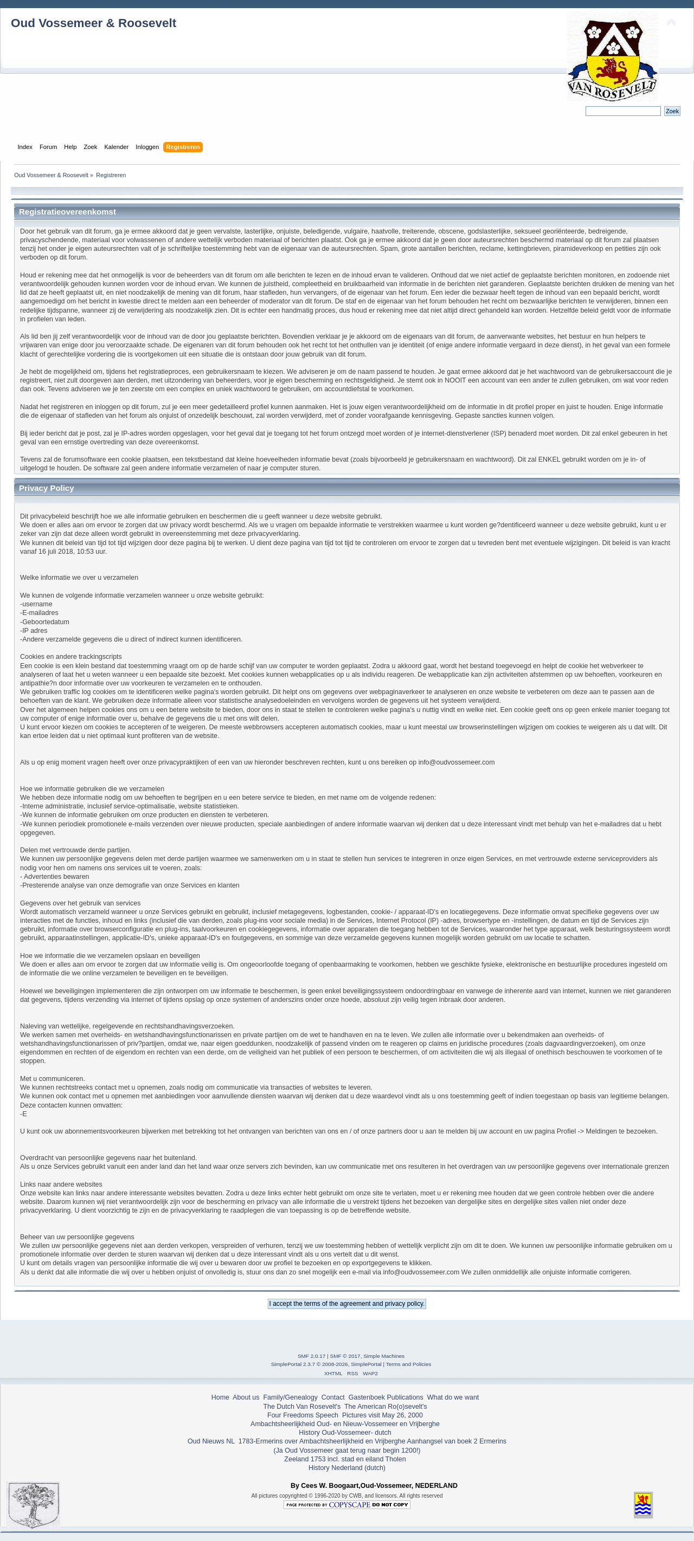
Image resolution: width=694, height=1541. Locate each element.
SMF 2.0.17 (312, 1356)
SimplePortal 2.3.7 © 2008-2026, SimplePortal (326, 1364)
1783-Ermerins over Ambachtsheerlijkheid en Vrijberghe (320, 1441)
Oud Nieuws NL (211, 1441)
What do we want (453, 1397)
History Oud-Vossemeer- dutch (345, 1432)
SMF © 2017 (345, 1356)
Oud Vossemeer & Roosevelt (93, 23)
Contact (333, 1397)
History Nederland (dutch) (347, 1468)
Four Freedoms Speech (302, 1415)
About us (246, 1397)
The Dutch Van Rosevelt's (301, 1406)
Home (220, 1397)
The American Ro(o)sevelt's (385, 1406)
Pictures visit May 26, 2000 (382, 1415)
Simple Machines (383, 1356)
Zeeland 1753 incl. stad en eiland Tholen (345, 1459)
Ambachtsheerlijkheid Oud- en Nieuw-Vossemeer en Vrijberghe (345, 1424)
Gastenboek (367, 1397)
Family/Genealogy (290, 1397)
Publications (405, 1397)
